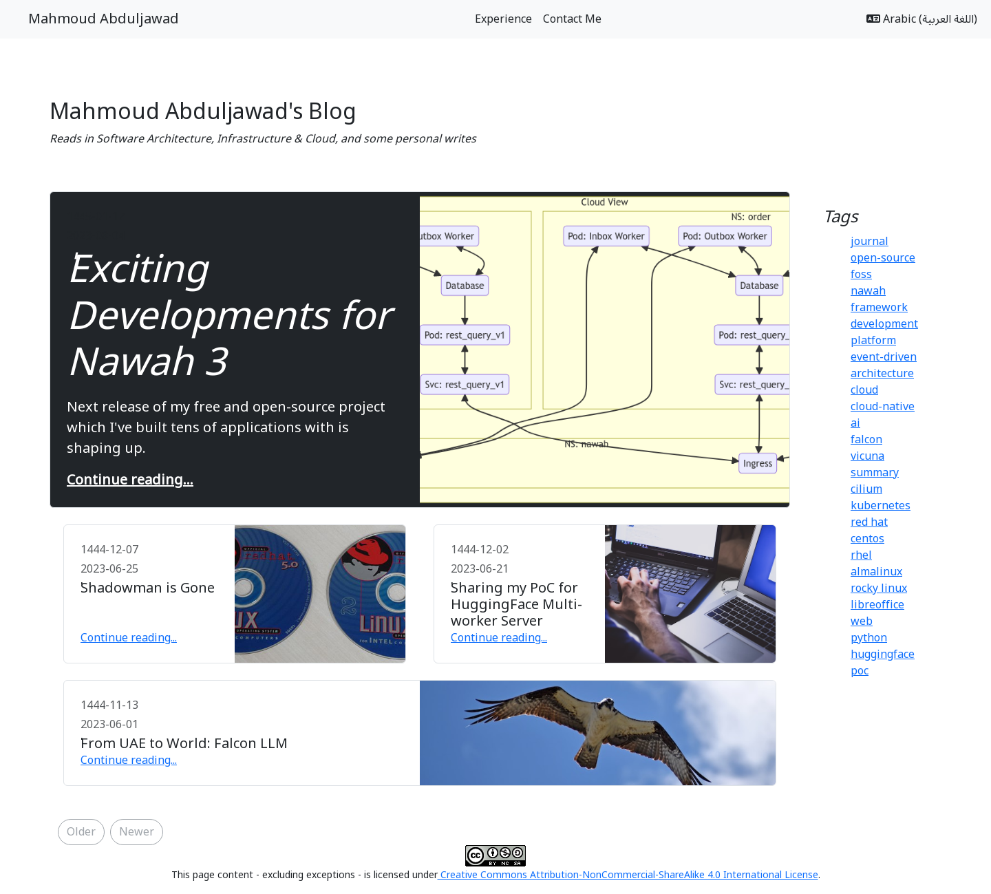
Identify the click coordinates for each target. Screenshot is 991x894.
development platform (884, 332)
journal (869, 241)
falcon (866, 439)
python (869, 638)
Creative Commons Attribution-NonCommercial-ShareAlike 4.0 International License (628, 875)
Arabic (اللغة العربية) (921, 19)
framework (879, 307)
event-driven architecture (884, 365)
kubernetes (880, 506)
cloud (864, 390)
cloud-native (883, 406)
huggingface (883, 654)
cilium (866, 489)
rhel (861, 555)
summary (875, 473)
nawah (868, 291)
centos (867, 539)
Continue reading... (130, 480)
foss (861, 274)
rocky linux (879, 588)
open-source (883, 258)
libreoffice (877, 605)
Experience (503, 19)
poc (860, 671)
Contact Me (572, 19)
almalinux (876, 572)
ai (855, 423)
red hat (869, 522)
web (862, 621)
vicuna (867, 456)
